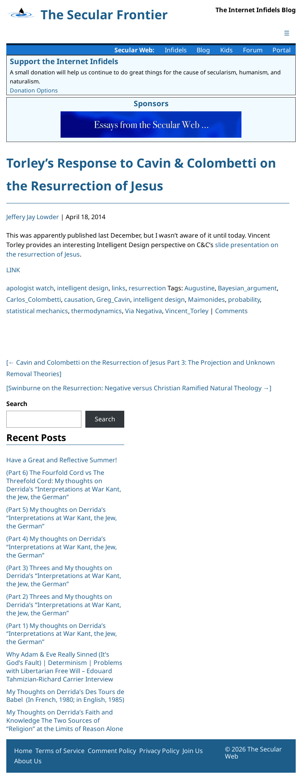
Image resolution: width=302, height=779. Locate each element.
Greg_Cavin (113, 299)
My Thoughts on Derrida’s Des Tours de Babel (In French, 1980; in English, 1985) (65, 695)
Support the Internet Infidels (64, 61)
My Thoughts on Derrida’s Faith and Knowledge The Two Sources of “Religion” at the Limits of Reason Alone (64, 720)
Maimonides (206, 299)
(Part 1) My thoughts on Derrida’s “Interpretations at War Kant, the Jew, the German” (61, 633)
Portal (282, 50)
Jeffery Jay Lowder (32, 216)
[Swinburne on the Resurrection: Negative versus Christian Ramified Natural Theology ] (138, 388)
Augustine (199, 288)
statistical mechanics (37, 310)
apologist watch (30, 288)
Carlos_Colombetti (33, 299)
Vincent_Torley (186, 310)
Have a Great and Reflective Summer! (61, 460)
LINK (13, 270)
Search (17, 403)
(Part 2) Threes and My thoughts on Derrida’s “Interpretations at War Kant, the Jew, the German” (63, 604)
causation (78, 299)
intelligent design (83, 288)
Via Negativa (143, 310)
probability (244, 299)
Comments (231, 310)
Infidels (176, 50)
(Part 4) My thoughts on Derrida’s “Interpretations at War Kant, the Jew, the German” (61, 546)
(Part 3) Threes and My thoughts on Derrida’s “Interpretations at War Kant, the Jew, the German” (63, 576)
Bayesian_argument (247, 288)
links (118, 288)
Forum (253, 50)
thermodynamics (96, 310)
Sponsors (151, 103)
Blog (203, 50)
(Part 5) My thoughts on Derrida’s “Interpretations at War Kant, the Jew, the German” (61, 517)
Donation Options (34, 90)
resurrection (147, 288)
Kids (226, 50)
